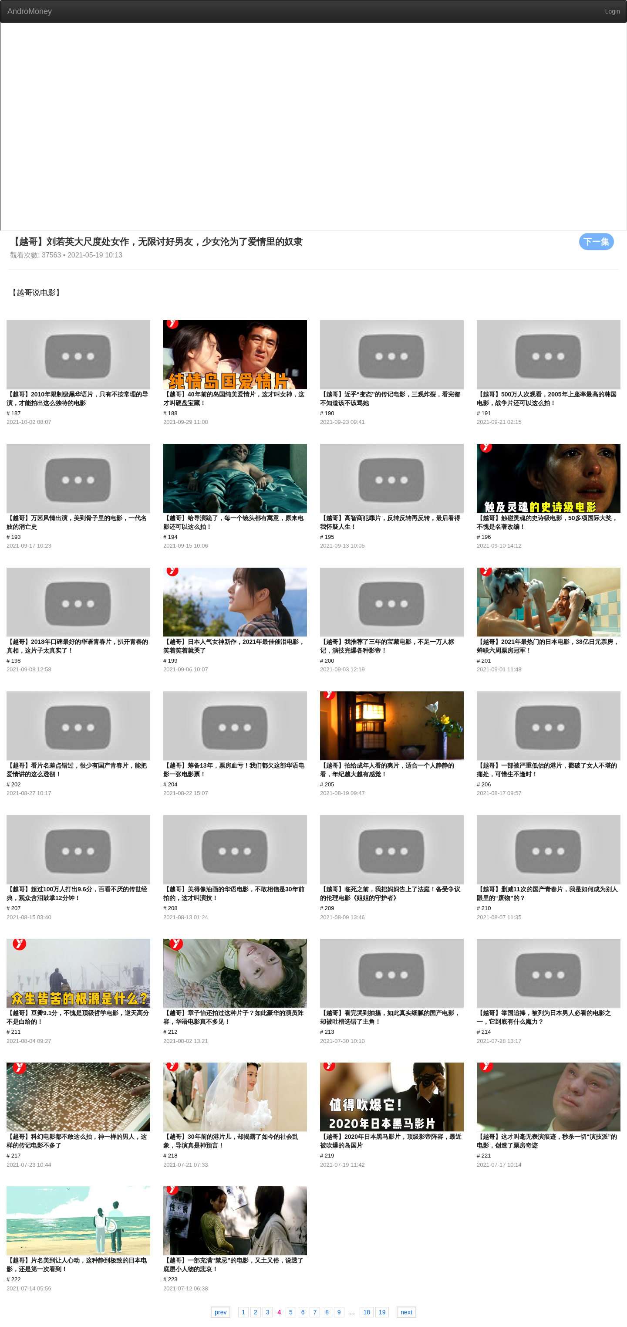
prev (220, 1312)
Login (612, 11)
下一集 (596, 241)
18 (366, 1312)
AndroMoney (29, 11)
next (406, 1312)
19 (382, 1312)
